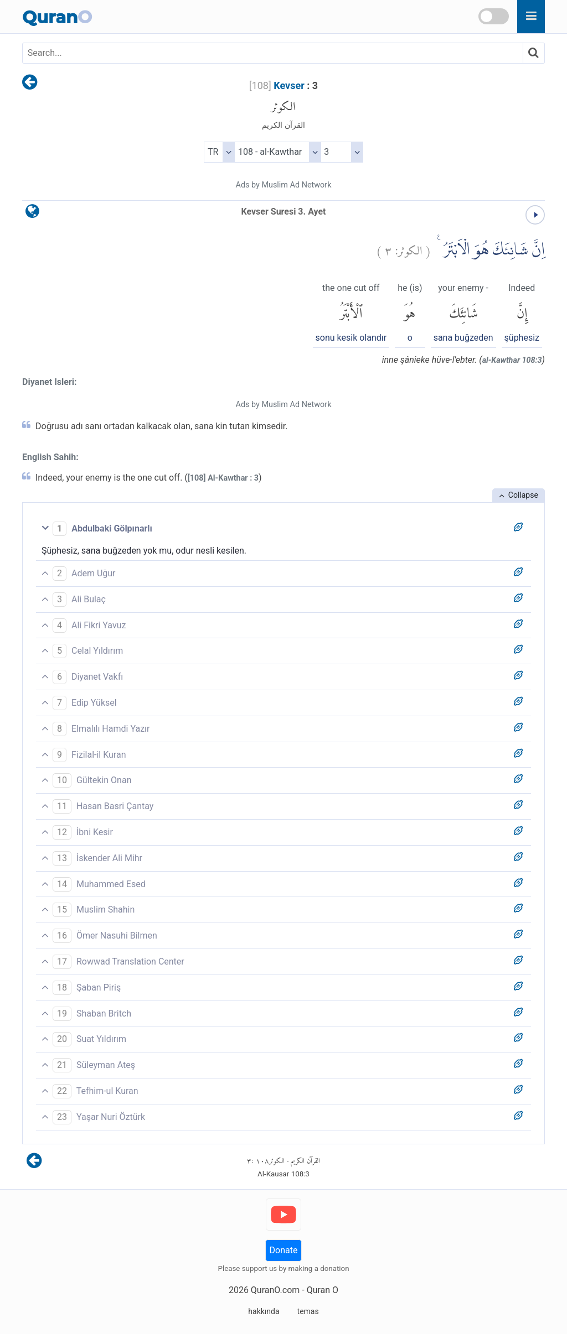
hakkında (263, 1311)
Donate (284, 1250)
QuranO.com (275, 1290)
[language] (32, 213)
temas (308, 1311)
